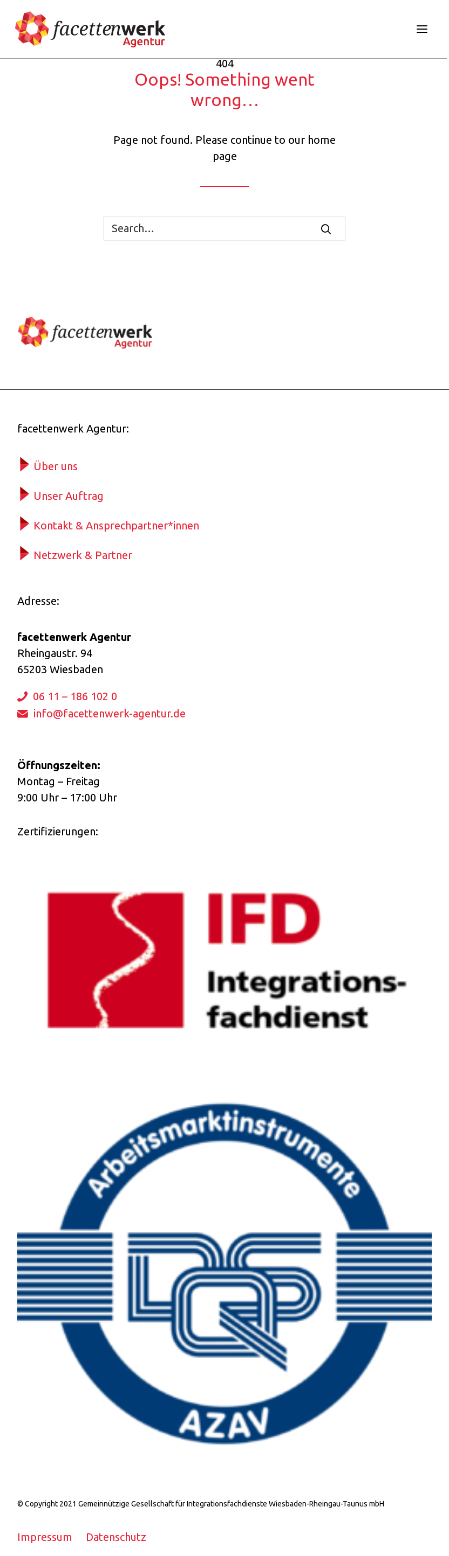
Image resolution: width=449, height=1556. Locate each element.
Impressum (44, 1537)
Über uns (55, 466)
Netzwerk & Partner (82, 555)
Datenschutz (116, 1537)
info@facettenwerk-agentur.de (109, 713)
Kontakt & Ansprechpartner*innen (116, 525)
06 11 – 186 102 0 (75, 696)
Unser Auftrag (68, 496)
